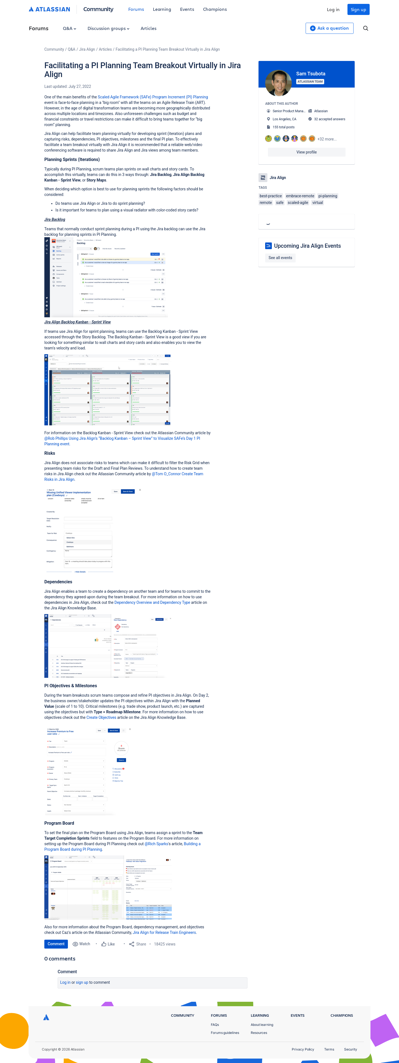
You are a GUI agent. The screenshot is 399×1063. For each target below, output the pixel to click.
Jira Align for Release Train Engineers (164, 932)
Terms (329, 1049)
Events (187, 9)
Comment (56, 944)
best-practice (271, 196)
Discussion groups (109, 28)
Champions (215, 9)
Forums (136, 9)
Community (98, 9)
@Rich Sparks (156, 844)
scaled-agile (298, 202)
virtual (317, 202)
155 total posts (284, 127)
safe (280, 202)
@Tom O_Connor (166, 474)
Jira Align (87, 49)
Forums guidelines (225, 1033)
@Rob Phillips (56, 438)
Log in (333, 9)
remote (266, 202)
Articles (148, 28)
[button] (106, 277)
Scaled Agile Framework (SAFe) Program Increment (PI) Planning (153, 97)
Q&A (69, 28)
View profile (306, 152)
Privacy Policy (303, 1049)
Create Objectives (101, 717)
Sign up (358, 9)
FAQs (215, 1025)
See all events (280, 257)
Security (350, 1049)
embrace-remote (300, 196)
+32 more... (327, 139)
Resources (259, 1033)
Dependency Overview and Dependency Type (152, 602)
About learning (262, 1025)
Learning (162, 9)
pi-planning (327, 196)
